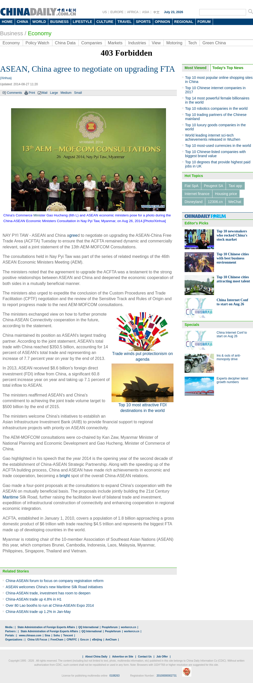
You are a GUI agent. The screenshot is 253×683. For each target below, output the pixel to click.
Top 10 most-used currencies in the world (218, 146)
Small (78, 93)
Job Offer (162, 656)
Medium (66, 93)
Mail (45, 93)
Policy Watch (37, 43)
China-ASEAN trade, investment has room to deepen (48, 593)
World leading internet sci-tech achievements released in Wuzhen (212, 137)
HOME (7, 22)
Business (11, 33)
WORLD (39, 22)
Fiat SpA (192, 186)
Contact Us (145, 656)
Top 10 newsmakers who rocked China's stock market (232, 235)
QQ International (88, 627)
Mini (37, 215)
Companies (91, 43)
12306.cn (215, 202)
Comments (14, 93)
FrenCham (57, 639)
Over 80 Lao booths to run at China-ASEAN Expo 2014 (50, 605)
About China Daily (96, 656)
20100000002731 (166, 675)
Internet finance (197, 194)
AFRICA (132, 12)
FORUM (204, 22)
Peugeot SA (213, 186)
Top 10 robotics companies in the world (216, 108)
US (104, 12)
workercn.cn (128, 627)
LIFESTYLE (82, 22)
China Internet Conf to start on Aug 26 (232, 302)
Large (54, 93)
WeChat (234, 202)
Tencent (68, 635)
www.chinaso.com (30, 635)
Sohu (56, 635)
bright (65, 476)
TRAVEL (124, 22)
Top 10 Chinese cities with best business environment (233, 258)
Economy (40, 33)
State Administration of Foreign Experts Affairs (46, 627)
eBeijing (97, 639)
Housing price (226, 194)
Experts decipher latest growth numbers (232, 380)
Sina (47, 635)
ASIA (145, 12)
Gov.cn (84, 639)
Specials (192, 325)
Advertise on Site (122, 656)
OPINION (162, 22)
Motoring (174, 43)
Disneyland (193, 202)
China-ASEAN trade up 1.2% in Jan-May (38, 612)
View (156, 43)
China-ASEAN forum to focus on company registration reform (55, 581)
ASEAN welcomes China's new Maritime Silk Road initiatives (54, 587)
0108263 (114, 675)
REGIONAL (183, 22)
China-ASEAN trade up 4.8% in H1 (33, 599)
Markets (115, 43)
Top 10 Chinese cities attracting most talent (233, 279)
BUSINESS (59, 22)
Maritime (10, 497)
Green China (214, 43)
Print (32, 93)
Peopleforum (109, 627)
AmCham (111, 639)
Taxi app (235, 186)
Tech (192, 43)
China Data (65, 43)
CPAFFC (72, 639)
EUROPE (117, 12)
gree (73, 235)
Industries (137, 43)
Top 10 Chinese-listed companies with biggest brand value (215, 154)
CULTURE (104, 22)
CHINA (22, 22)
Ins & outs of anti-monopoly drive (229, 357)
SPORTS (143, 22)
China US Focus (37, 639)
